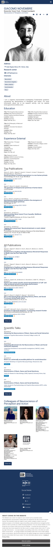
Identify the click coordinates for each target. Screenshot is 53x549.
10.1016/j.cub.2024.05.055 (12, 191)
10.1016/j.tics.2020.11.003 (12, 219)
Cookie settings (26, 545)
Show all (8, 321)
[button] (33, 14)
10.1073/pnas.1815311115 (13, 234)
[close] (50, 513)
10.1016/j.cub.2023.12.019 (12, 179)
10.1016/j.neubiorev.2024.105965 (14, 314)
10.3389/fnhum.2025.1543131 (13, 287)
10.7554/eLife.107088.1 (12, 257)
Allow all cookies (26, 541)
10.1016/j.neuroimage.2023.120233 (15, 205)
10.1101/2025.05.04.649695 (13, 272)
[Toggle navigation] (51, 2)
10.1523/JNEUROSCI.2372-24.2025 (15, 302)
